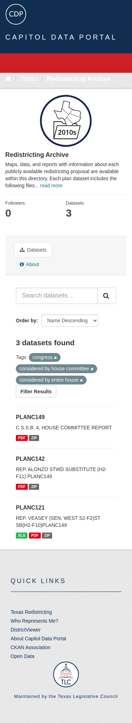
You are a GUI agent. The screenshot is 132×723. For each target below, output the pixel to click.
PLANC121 (30, 508)
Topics (29, 78)
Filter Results (36, 391)
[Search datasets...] (57, 296)
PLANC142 (30, 459)
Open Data (22, 656)
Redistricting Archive (78, 78)
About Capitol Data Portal (38, 638)
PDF (21, 438)
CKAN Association (31, 647)
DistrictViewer (25, 630)
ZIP (34, 438)
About (29, 264)
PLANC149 (30, 417)
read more (51, 185)
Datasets (33, 250)
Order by (26, 320)
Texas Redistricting (31, 612)
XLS (21, 535)
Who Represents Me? (34, 621)
